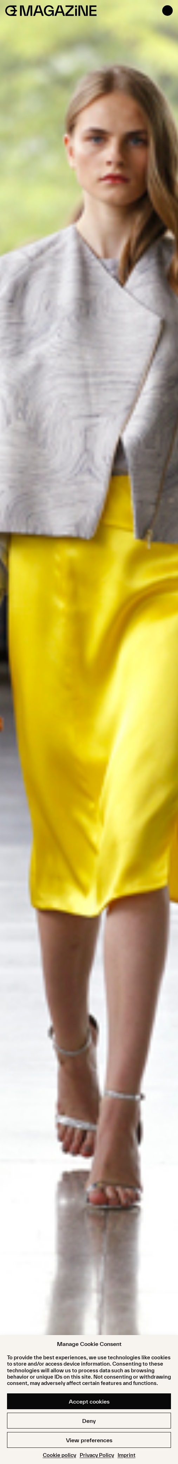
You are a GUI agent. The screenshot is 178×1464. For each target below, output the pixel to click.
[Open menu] (167, 10)
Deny (89, 1421)
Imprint (127, 1455)
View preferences (89, 1440)
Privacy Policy (97, 1455)
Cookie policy (59, 1455)
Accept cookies (89, 1401)
